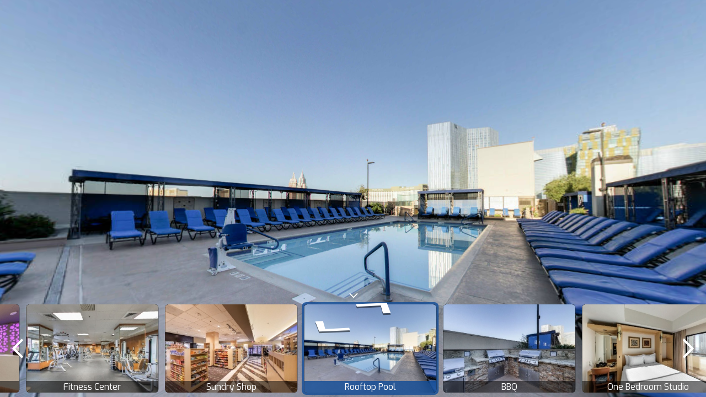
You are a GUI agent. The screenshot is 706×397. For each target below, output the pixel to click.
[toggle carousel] (353, 293)
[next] (688, 348)
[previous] (17, 348)
